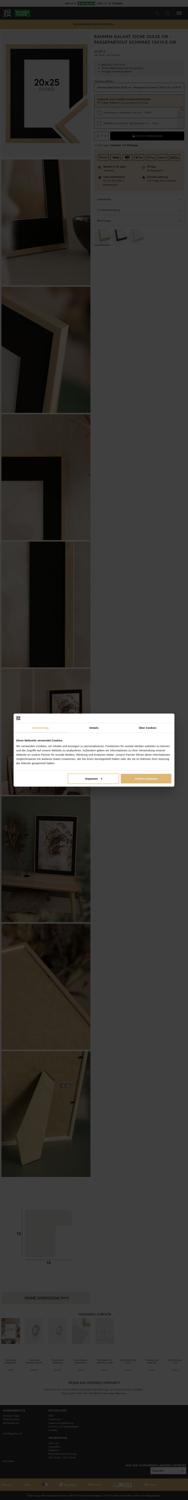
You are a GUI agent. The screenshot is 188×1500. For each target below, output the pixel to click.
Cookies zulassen (146, 778)
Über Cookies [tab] (147, 727)
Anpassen (93, 778)
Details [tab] (94, 727)
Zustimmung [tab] (40, 727)
